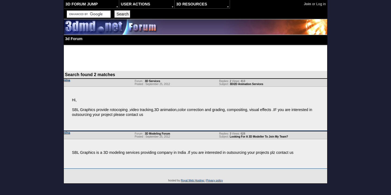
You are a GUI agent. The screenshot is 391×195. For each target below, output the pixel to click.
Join (307, 4)
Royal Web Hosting (193, 180)
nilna (67, 80)
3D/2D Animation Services (246, 84)
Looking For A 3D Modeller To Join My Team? (259, 136)
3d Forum (74, 39)
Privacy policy (214, 180)
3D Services (152, 81)
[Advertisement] (195, 58)
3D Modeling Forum (157, 133)
